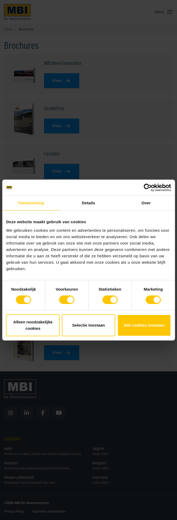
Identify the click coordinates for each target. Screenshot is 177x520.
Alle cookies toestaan (144, 325)
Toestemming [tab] (31, 203)
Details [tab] (88, 203)
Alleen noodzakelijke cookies (33, 325)
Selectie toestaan (88, 325)
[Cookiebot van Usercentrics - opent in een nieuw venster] (147, 188)
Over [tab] (146, 203)
